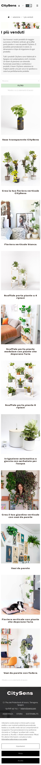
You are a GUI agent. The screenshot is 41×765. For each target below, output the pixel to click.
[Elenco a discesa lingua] (23, 6)
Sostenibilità (32, 714)
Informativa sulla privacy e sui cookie (14, 739)
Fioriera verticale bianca (20, 244)
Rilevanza (20, 81)
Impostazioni (20, 746)
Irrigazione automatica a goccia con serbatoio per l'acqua (20, 461)
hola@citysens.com (28, 708)
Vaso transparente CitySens (20, 140)
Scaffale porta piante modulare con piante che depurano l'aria (20, 351)
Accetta (20, 761)
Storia (19, 714)
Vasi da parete (20, 568)
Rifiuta (20, 753)
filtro (21, 86)
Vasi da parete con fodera (20, 673)
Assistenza (8, 714)
